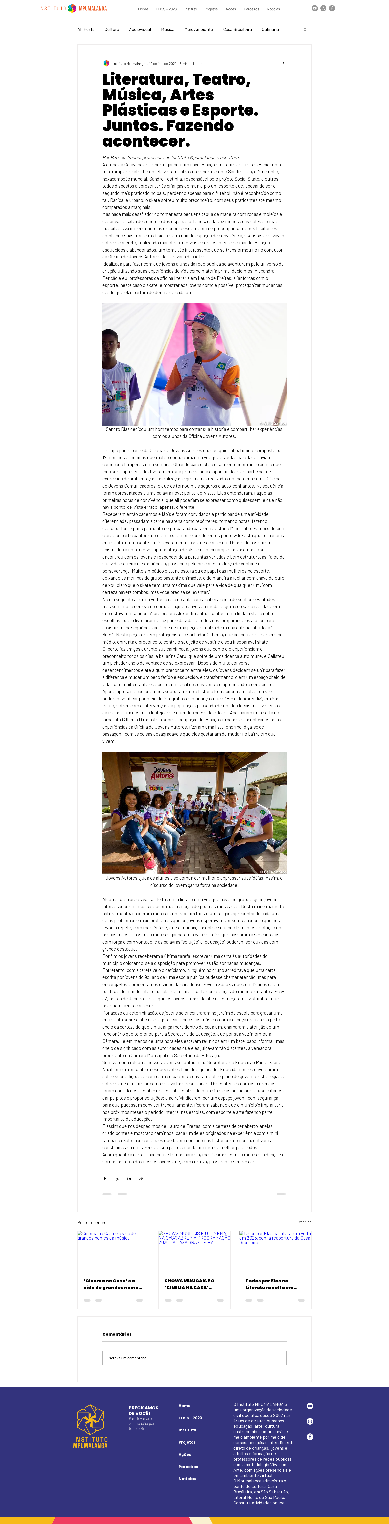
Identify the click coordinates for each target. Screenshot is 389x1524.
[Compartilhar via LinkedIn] (129, 1178)
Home (184, 1405)
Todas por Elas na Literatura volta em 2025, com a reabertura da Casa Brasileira (274, 1284)
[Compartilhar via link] (141, 1178)
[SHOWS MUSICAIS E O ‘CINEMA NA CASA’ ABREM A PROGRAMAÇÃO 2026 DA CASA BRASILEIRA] (195, 1251)
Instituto (187, 1430)
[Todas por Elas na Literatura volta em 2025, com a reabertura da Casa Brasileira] (275, 1251)
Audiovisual (140, 29)
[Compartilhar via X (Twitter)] (117, 1178)
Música (167, 29)
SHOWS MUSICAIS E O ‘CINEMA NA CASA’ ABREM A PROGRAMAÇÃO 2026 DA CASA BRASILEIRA (194, 1284)
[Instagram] (323, 8)
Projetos (187, 1442)
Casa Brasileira (237, 29)
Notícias (187, 1478)
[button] (305, 29)
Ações (185, 1454)
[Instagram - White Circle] (310, 1421)
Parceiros (188, 1466)
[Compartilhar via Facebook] (104, 1178)
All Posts (85, 29)
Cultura (111, 29)
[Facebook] (332, 8)
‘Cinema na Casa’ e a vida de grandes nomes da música (112, 1284)
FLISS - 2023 (190, 1418)
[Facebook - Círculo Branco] (310, 1436)
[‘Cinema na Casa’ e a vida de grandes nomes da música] (114, 1251)
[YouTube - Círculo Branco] (310, 1406)
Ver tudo (305, 1222)
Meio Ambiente (198, 29)
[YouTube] (315, 8)
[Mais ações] (284, 63)
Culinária (270, 29)
